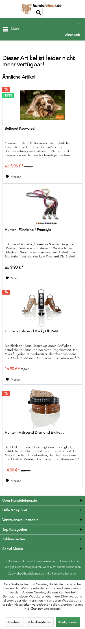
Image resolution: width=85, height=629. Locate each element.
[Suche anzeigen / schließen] (38, 12)
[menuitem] (11, 29)
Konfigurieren (68, 622)
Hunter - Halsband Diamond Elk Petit (34, 432)
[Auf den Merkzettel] (14, 176)
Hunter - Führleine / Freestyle (28, 230)
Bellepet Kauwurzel (20, 128)
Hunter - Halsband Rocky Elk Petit (31, 331)
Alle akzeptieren (39, 622)
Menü (11, 28)
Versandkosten (71, 561)
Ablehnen (14, 622)
